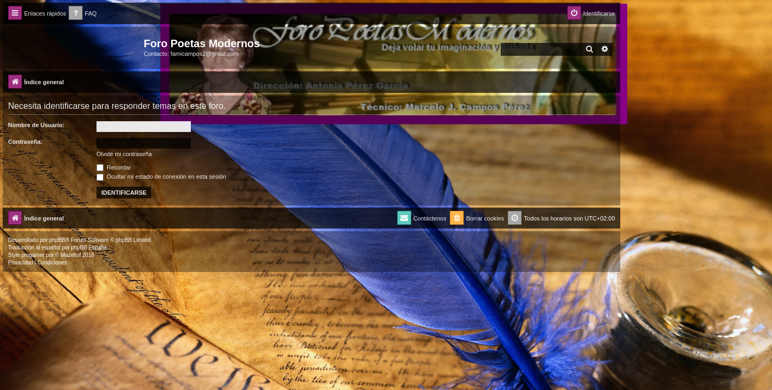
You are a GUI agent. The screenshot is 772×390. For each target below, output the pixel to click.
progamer (32, 255)
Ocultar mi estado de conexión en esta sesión (161, 176)
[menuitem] (82, 13)
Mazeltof (71, 255)
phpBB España (89, 248)
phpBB (57, 240)
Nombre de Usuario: (36, 125)
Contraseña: (25, 141)
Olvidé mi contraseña (124, 154)
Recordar (113, 167)
